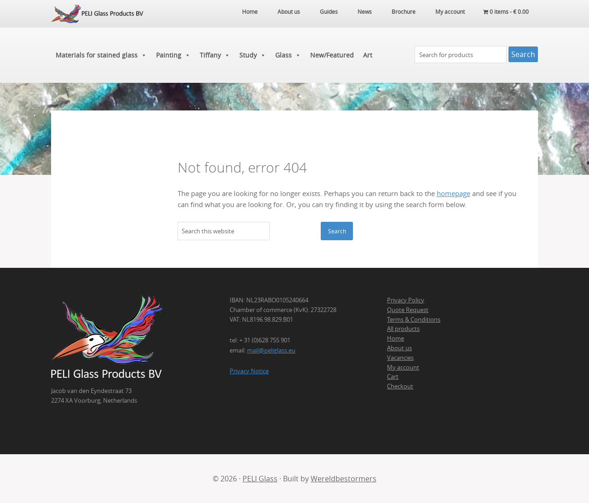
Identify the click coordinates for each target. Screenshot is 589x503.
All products (403, 328)
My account (403, 367)
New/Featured (332, 55)
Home (395, 338)
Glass (288, 55)
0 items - (506, 11)
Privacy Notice (249, 371)
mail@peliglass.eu (271, 350)
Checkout (400, 386)
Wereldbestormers (343, 479)
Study (252, 55)
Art (367, 55)
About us (399, 348)
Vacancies (400, 357)
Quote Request (407, 310)
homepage (453, 193)
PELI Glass (260, 479)
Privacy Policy (405, 300)
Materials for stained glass (101, 55)
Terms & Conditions (413, 319)
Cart (392, 376)
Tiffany (215, 55)
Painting (173, 55)
